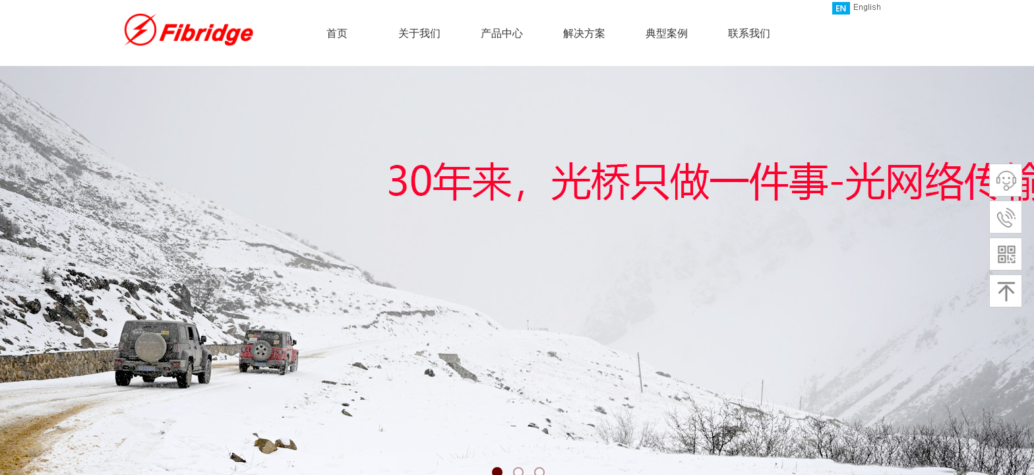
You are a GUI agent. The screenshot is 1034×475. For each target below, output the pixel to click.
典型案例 (667, 33)
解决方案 (584, 33)
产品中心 (502, 33)
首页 (337, 33)
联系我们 (749, 33)
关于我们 (419, 33)
